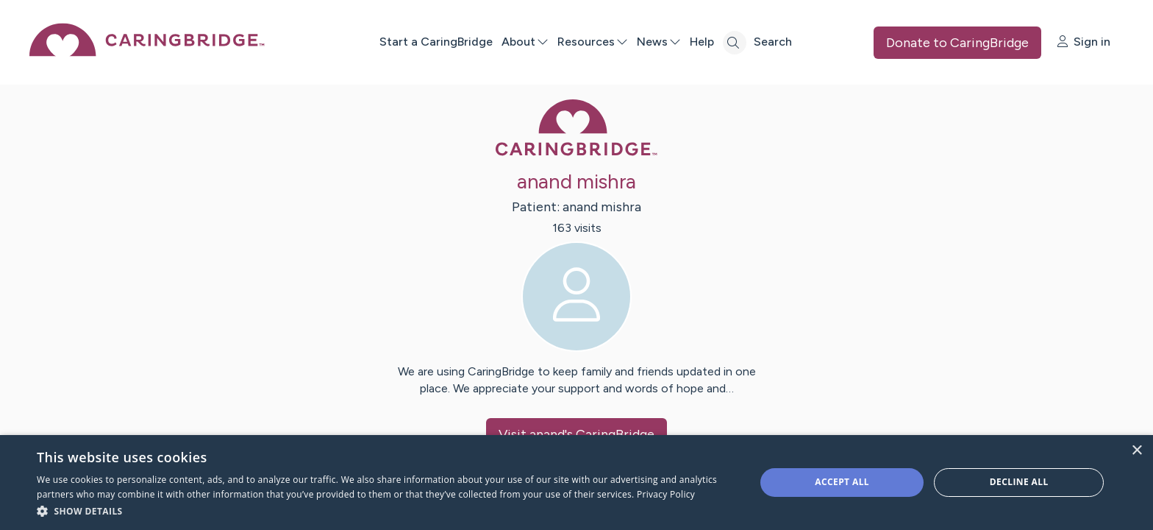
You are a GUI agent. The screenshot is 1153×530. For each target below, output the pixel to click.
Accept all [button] (842, 482)
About (525, 42)
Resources (592, 42)
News (659, 42)
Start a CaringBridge (436, 42)
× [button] (1136, 450)
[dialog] (576, 482)
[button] (385, 510)
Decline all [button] (1019, 482)
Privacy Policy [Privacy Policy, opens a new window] (666, 494)
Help (702, 42)
